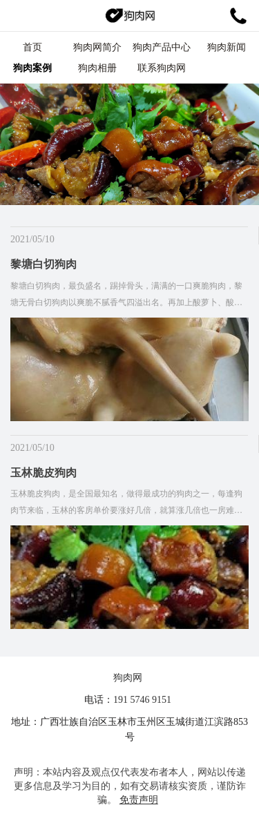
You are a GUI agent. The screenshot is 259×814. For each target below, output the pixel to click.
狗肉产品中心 (162, 47)
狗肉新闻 (226, 47)
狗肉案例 (32, 68)
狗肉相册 (97, 68)
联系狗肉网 (161, 68)
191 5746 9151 (142, 700)
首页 (32, 47)
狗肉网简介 (97, 47)
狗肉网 (127, 677)
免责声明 (138, 800)
